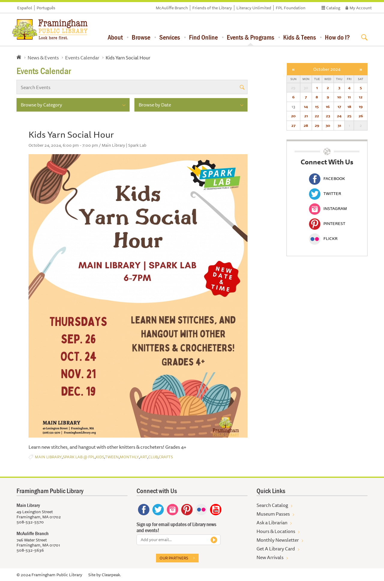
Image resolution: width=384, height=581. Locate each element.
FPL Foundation (290, 7)
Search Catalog (272, 505)
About (115, 37)
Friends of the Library (212, 7)
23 (328, 116)
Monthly (129, 457)
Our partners (174, 558)
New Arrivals (270, 557)
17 (339, 106)
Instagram (328, 208)
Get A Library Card (275, 548)
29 (317, 125)
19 (361, 106)
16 (328, 106)
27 (293, 125)
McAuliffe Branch (172, 7)
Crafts (166, 457)
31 (339, 125)
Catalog (333, 7)
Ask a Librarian (271, 522)
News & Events (43, 58)
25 (349, 116)
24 (339, 116)
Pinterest (327, 223)
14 (306, 106)
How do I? (337, 37)
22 (317, 116)
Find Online (203, 37)
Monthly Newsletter (277, 540)
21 (306, 116)
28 (306, 125)
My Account (361, 7)
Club (153, 457)
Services (169, 37)
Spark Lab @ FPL (79, 457)
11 (349, 97)
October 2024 (326, 69)
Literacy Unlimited (253, 7)
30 (328, 125)
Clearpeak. (111, 574)
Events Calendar (82, 58)
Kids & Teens (299, 37)
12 (360, 97)
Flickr (323, 238)
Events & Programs (250, 37)
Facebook (327, 178)
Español (24, 7)
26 (360, 116)
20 (293, 116)
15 (317, 106)
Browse (141, 37)
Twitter (325, 193)
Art (143, 457)
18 (349, 106)
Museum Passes (273, 514)
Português (46, 7)
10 (339, 97)
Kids (100, 457)
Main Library (48, 457)
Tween (112, 457)
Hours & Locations (275, 531)
